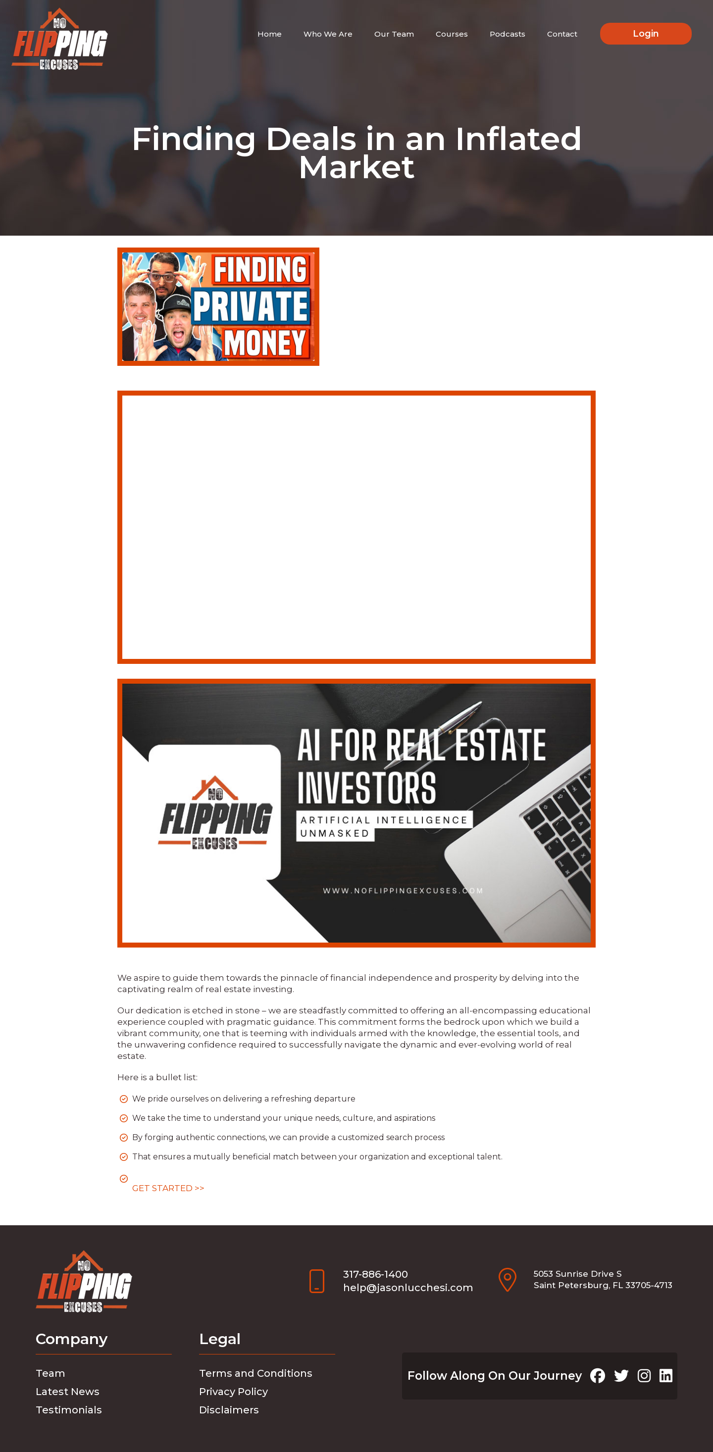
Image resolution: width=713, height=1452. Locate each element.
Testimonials (69, 1410)
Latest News (68, 1392)
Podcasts (507, 34)
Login (646, 33)
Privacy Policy (233, 1392)
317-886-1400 (375, 1274)
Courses (452, 34)
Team (50, 1373)
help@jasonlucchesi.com (408, 1288)
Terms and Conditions (255, 1373)
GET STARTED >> (168, 1188)
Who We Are (328, 34)
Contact (562, 34)
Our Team (394, 34)
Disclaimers (229, 1410)
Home (269, 34)
